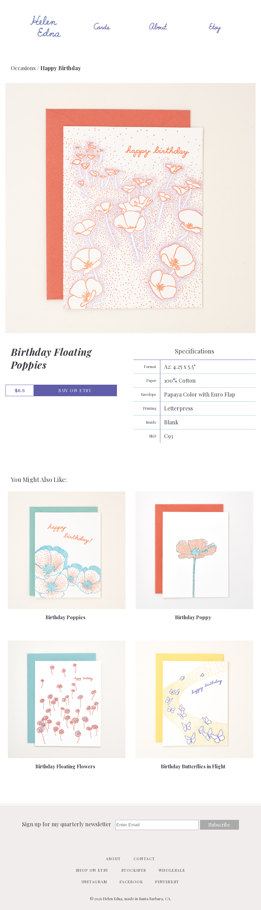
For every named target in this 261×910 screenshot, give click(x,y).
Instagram (94, 881)
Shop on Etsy (92, 870)
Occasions (23, 68)
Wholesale (172, 870)
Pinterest (167, 881)
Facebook (131, 881)
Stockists (133, 870)
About (113, 858)
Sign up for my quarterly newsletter (67, 824)
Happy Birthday (60, 68)
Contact (144, 858)
